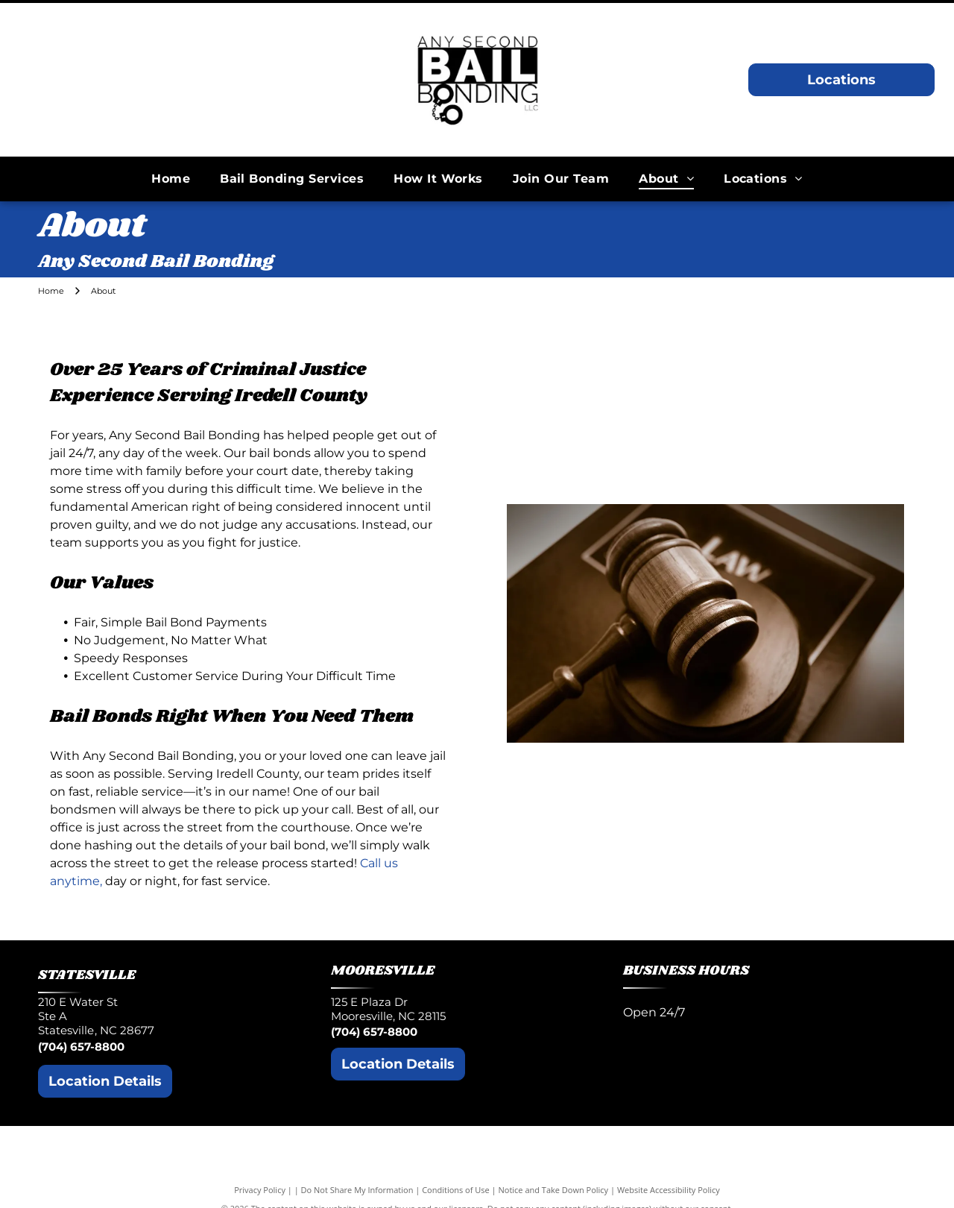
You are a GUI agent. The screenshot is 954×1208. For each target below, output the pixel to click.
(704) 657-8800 (81, 1046)
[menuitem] (170, 178)
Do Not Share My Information (357, 1189)
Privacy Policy (259, 1189)
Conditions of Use (456, 1189)
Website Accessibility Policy (668, 1189)
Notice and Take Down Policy (554, 1189)
